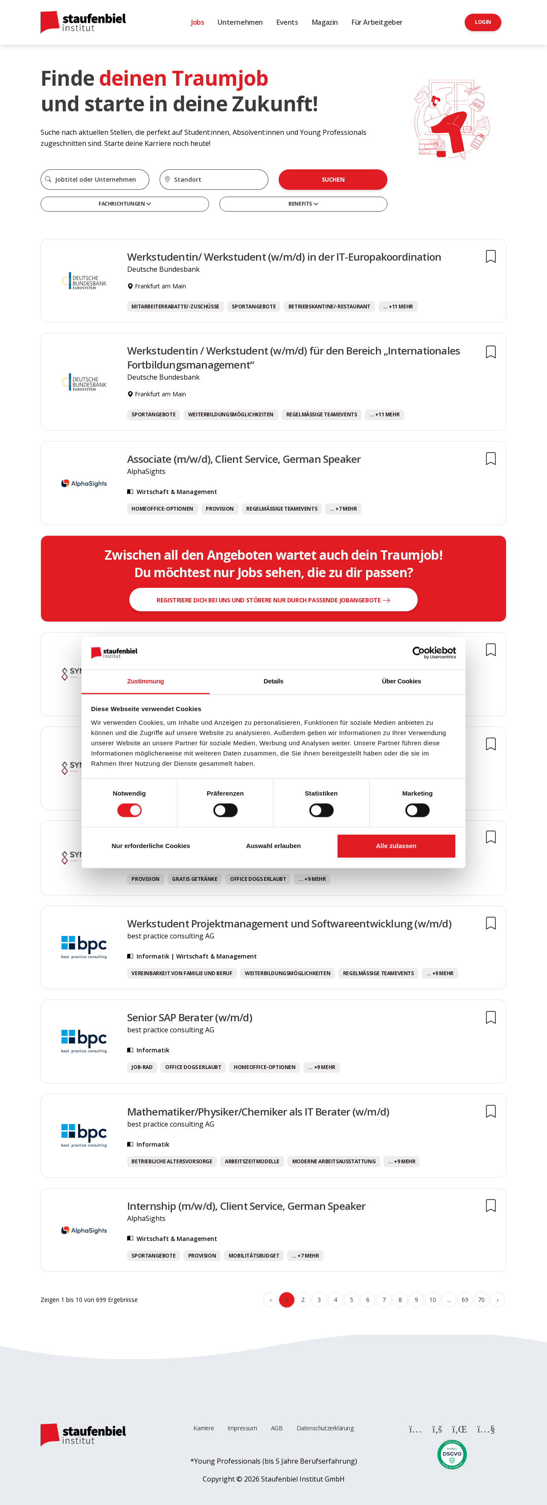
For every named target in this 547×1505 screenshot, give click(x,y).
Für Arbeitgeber (377, 22)
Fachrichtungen (122, 203)
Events (287, 22)
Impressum (242, 1428)
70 (481, 1300)
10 (432, 1300)
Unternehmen (240, 22)
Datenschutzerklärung (325, 1428)
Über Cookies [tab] (401, 681)
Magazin (325, 22)
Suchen (333, 179)
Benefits (300, 203)
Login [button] (483, 22)
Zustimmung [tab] (145, 681)
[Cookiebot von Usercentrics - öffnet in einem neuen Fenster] (418, 653)
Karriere (203, 1428)
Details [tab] (273, 681)
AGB (277, 1428)
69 (465, 1300)
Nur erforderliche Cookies (150, 845)
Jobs (197, 22)
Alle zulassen (396, 845)
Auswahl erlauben (273, 845)
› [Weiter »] (497, 1300)
